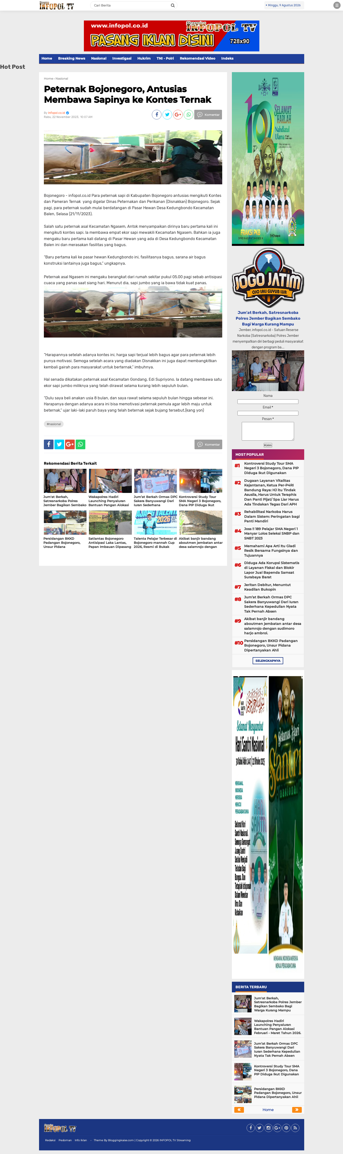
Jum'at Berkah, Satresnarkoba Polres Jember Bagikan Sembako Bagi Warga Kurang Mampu (268, 318)
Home (46, 58)
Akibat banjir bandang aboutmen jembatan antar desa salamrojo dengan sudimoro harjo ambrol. (272, 629)
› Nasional (61, 78)
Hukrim (144, 58)
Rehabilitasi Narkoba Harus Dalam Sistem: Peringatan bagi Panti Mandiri (272, 520)
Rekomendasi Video (197, 58)
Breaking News (71, 58)
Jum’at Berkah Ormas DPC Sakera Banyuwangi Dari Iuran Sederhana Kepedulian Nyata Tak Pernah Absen (271, 608)
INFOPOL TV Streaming (175, 1144)
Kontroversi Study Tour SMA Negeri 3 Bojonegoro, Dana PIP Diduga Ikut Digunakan (271, 472)
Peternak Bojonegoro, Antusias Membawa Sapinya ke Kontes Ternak (127, 94)
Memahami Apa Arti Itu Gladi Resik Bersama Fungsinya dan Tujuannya (271, 554)
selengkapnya (268, 664)
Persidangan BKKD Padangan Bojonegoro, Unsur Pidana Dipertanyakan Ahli (271, 649)
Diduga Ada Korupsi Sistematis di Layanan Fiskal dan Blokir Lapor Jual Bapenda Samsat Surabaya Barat (271, 573)
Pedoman (65, 1144)
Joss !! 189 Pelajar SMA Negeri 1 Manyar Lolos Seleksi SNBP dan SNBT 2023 (271, 537)
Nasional (98, 58)
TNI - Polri (165, 58)
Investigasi (121, 58)
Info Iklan (81, 1144)
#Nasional (54, 424)
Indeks (227, 58)
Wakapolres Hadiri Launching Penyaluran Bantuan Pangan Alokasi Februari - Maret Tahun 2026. (277, 1031)
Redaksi (50, 1144)
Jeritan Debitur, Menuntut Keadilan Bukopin (267, 590)
